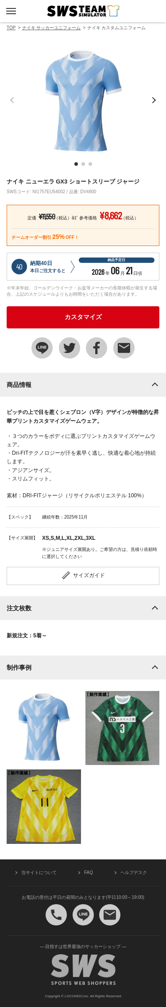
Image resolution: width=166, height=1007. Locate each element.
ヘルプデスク (133, 872)
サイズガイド (83, 575)
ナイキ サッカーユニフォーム (51, 27)
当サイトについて (39, 872)
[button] (76, 164)
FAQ (88, 872)
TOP (11, 27)
